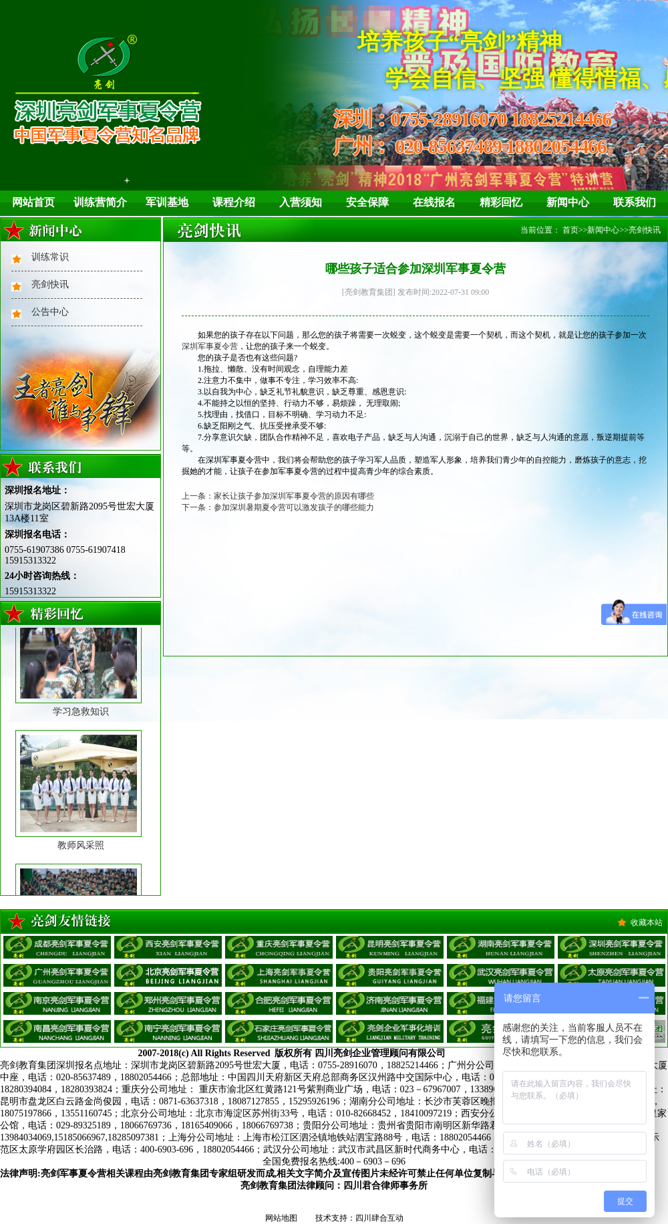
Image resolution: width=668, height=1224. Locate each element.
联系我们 (634, 202)
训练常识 (50, 257)
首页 (570, 230)
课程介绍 (233, 202)
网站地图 (281, 1218)
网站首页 (33, 202)
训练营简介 (100, 202)
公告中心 (50, 312)
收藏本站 (647, 922)
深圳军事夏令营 (210, 346)
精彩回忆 (501, 202)
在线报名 (434, 202)
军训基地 (167, 202)
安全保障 (367, 202)
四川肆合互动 (379, 1218)
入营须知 (300, 202)
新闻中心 (567, 202)
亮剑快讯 (50, 284)
